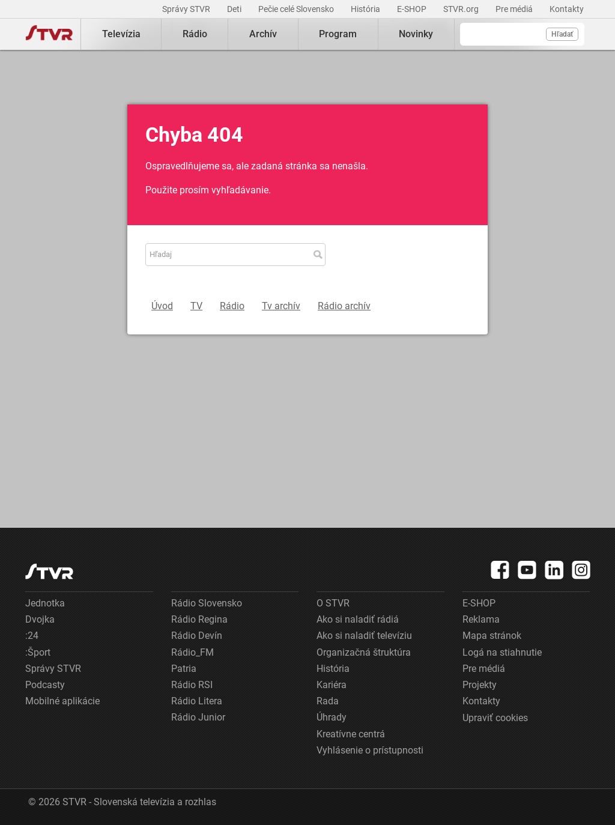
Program (338, 34)
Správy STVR (187, 9)
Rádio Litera (196, 701)
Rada (328, 701)
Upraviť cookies (495, 718)
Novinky (416, 34)
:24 (31, 635)
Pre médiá (515, 9)
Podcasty (45, 685)
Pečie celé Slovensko (297, 9)
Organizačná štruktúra (364, 652)
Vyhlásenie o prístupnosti (370, 750)
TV (196, 306)
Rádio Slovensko (206, 603)
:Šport (37, 652)
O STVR (333, 603)
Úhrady (332, 717)
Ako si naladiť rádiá (358, 619)
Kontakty (567, 9)
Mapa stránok (491, 635)
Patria (183, 668)
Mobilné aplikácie (62, 701)
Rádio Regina (199, 619)
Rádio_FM (192, 652)
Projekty (479, 685)
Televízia (121, 34)
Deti (235, 9)
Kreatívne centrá (351, 734)
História (366, 9)
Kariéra (332, 685)
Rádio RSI (192, 685)
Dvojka (40, 619)
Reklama (481, 619)
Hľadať (562, 34)
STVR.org (461, 9)
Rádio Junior (198, 717)
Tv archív (281, 306)
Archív (263, 34)
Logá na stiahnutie (502, 652)
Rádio (195, 34)
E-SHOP (412, 9)
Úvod (162, 306)
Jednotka (45, 603)
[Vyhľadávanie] (522, 34)
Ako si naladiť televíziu (364, 635)
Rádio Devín (196, 635)
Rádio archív (344, 306)
